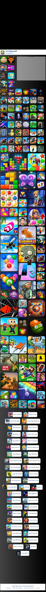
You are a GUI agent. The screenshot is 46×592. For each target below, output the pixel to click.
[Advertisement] (31, 68)
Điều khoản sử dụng (29, 588)
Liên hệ (38, 588)
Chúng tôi (8, 588)
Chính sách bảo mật (18, 588)
